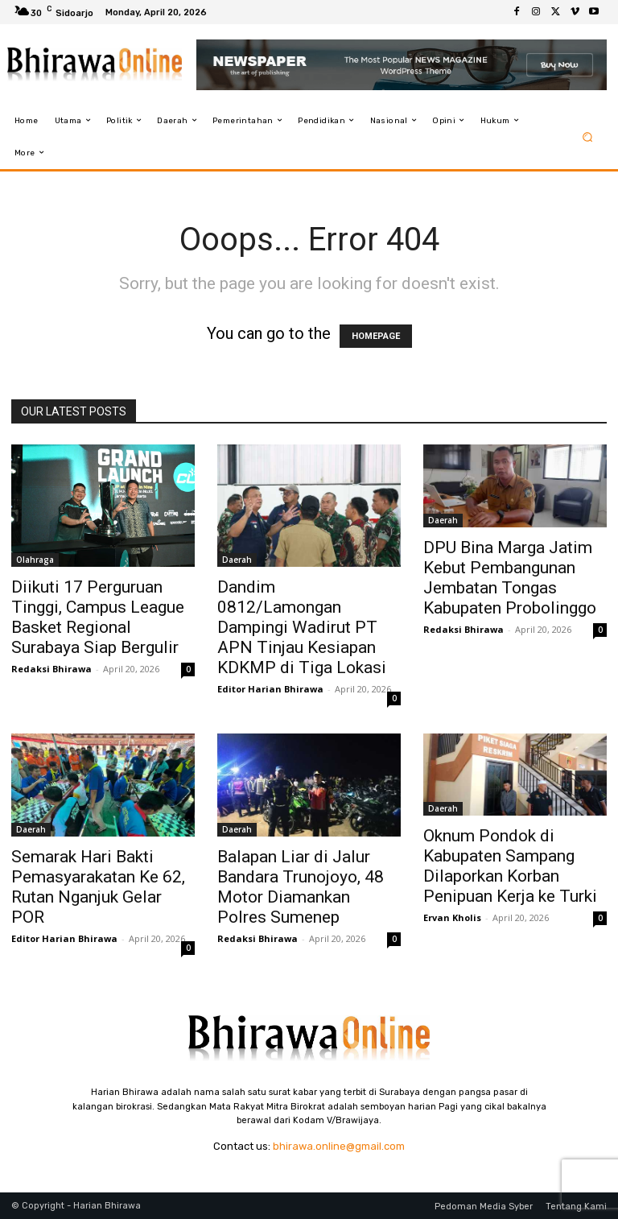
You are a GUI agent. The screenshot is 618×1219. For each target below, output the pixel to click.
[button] (588, 136)
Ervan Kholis (452, 917)
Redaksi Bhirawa (51, 669)
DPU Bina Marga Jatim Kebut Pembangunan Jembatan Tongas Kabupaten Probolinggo (509, 578)
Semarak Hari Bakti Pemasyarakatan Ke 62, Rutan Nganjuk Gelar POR (98, 887)
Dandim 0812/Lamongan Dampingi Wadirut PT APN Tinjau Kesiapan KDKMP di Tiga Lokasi (301, 627)
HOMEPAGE (376, 336)
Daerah (237, 559)
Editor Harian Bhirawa (270, 689)
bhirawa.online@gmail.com (339, 1146)
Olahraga (35, 559)
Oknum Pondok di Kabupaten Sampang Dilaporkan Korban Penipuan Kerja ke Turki (510, 866)
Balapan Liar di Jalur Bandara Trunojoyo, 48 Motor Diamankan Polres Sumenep (300, 887)
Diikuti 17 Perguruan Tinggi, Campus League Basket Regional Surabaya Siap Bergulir (97, 617)
